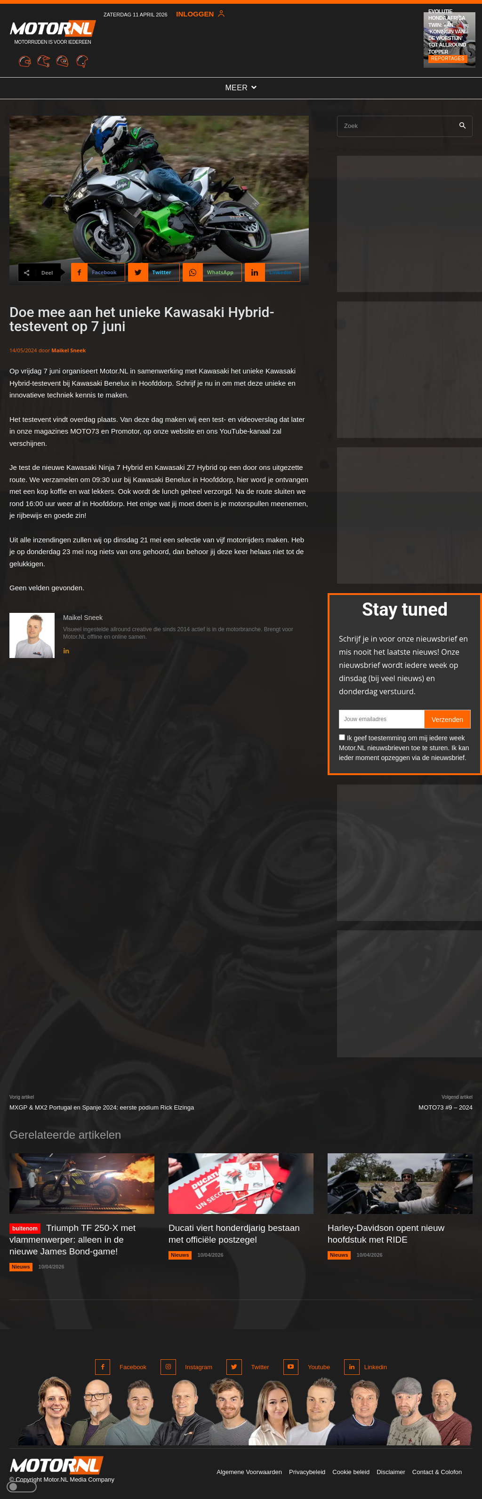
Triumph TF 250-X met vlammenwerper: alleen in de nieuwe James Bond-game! (78, 1238)
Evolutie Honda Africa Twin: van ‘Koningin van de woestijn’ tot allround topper (447, 31)
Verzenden (447, 719)
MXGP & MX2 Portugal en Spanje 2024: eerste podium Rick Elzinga (101, 1107)
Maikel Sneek (68, 350)
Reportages (448, 58)
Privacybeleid (307, 1467)
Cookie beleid (351, 1467)
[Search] (462, 126)
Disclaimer (391, 1467)
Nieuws (21, 1265)
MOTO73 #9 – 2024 (445, 1107)
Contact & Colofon (437, 1467)
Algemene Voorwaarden (249, 1467)
